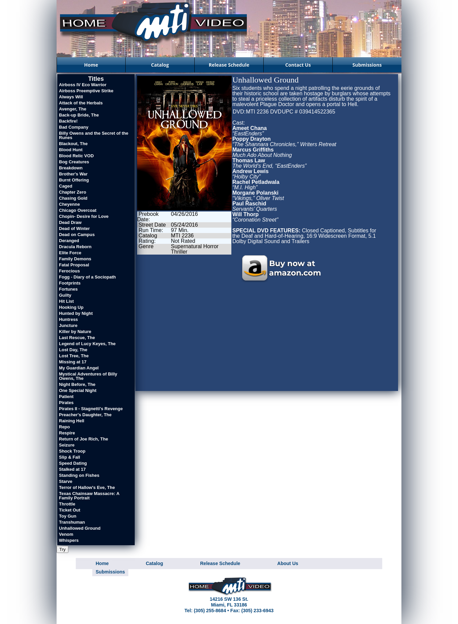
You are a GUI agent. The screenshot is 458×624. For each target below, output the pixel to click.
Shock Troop (72, 451)
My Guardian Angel (79, 367)
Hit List (66, 301)
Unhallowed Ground (80, 528)
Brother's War (73, 173)
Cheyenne (69, 204)
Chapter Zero (72, 192)
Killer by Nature (75, 331)
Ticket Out (69, 510)
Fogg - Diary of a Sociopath (87, 277)
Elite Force (70, 252)
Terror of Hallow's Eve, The (87, 487)
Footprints (69, 283)
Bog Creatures (74, 161)
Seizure (66, 445)
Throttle (67, 503)
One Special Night (77, 390)
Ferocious (69, 270)
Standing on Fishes (79, 475)
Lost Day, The (73, 349)
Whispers (69, 540)
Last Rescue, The (77, 337)
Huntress (68, 319)
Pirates (66, 402)
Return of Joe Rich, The (83, 438)
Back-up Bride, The (79, 115)
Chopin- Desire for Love (83, 216)
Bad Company (73, 127)
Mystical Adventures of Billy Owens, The (88, 376)
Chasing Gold (73, 198)
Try (62, 549)
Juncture (68, 325)
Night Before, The (77, 384)
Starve (65, 481)
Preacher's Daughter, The (85, 414)
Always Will (71, 96)
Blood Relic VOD (76, 155)
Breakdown (71, 167)
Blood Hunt (71, 149)
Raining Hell (71, 420)
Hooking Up (71, 307)
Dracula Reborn (75, 246)
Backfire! (68, 121)
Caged (65, 186)
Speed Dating (73, 463)
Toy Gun (67, 516)
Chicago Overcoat (77, 210)
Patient (66, 396)
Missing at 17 (73, 361)
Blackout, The (73, 143)
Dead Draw (70, 222)
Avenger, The (72, 108)
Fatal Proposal (74, 264)
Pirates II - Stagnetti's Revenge (91, 408)
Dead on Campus (77, 234)
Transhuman (72, 522)
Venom (66, 534)
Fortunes (68, 289)
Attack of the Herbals (81, 102)
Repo (64, 426)
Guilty (65, 295)
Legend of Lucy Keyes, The (87, 343)
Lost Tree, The (74, 355)
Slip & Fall (69, 457)
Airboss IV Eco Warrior (82, 84)
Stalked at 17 (72, 469)
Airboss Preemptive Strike (86, 90)
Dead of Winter (74, 228)
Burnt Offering (74, 180)
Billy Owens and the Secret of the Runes (93, 135)
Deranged (69, 240)
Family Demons (75, 258)
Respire (67, 432)
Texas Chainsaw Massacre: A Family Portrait (89, 495)
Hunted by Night (76, 313)
